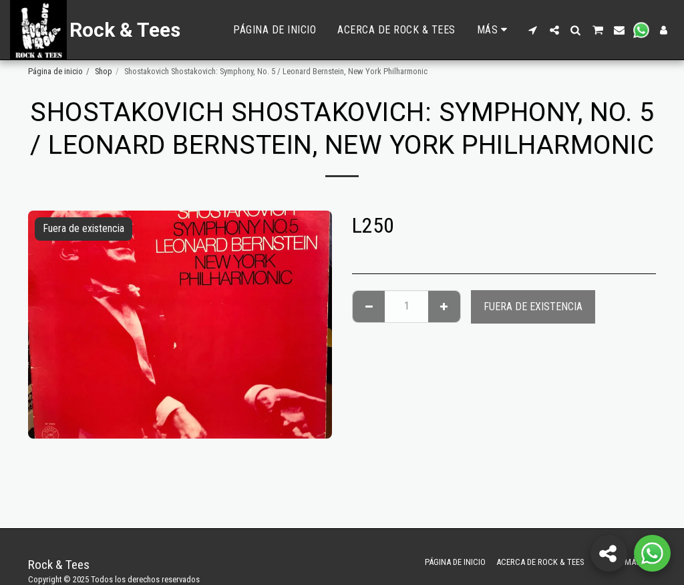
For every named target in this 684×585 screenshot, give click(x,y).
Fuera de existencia (533, 306)
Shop (103, 71)
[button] (533, 30)
